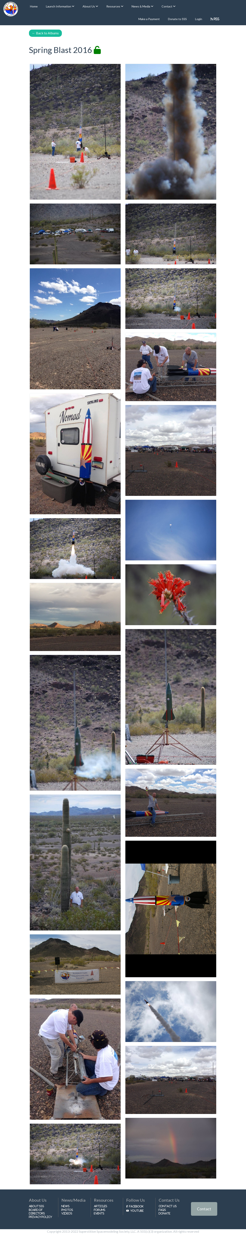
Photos (67, 1209)
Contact (204, 1208)
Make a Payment (149, 19)
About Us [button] (89, 6)
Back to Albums (45, 33)
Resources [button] (113, 6)
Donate (164, 1213)
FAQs (162, 1209)
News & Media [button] (141, 6)
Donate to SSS (177, 19)
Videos (66, 1213)
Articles (100, 1206)
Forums (99, 1209)
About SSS (36, 1206)
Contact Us (168, 1206)
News (65, 1206)
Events (99, 1213)
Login (198, 19)
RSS (216, 18)
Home (34, 6)
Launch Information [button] (59, 6)
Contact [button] (167, 6)
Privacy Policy (40, 1217)
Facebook (136, 1206)
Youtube (137, 1210)
